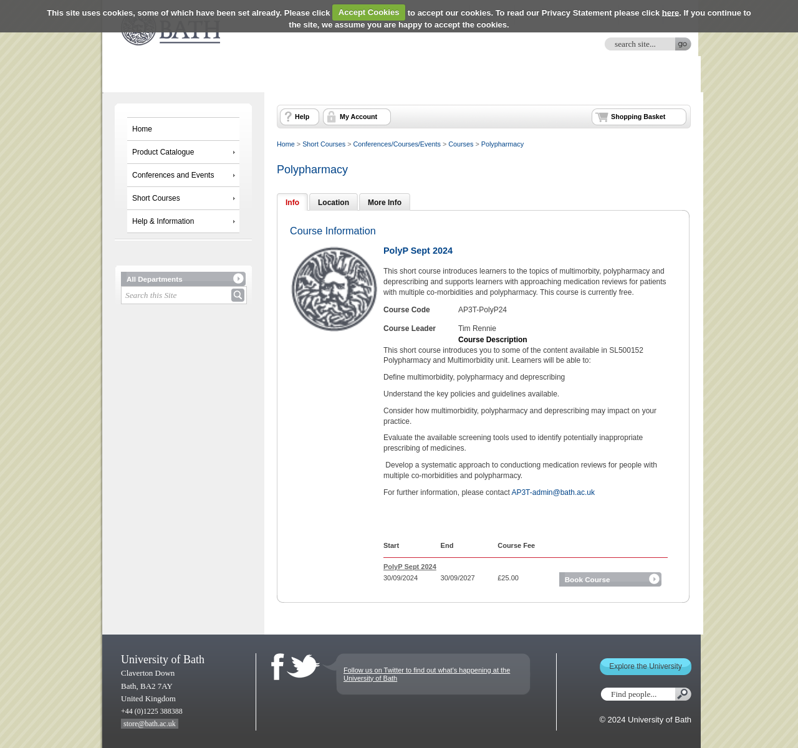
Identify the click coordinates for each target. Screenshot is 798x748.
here (670, 12)
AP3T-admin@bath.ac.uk (553, 492)
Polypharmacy (502, 144)
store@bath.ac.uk (149, 723)
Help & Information (163, 221)
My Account (358, 116)
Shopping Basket (638, 116)
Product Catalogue (163, 152)
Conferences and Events (173, 175)
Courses (460, 144)
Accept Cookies (369, 12)
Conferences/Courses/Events (396, 144)
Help (302, 116)
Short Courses (156, 198)
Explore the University (645, 666)
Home (142, 129)
